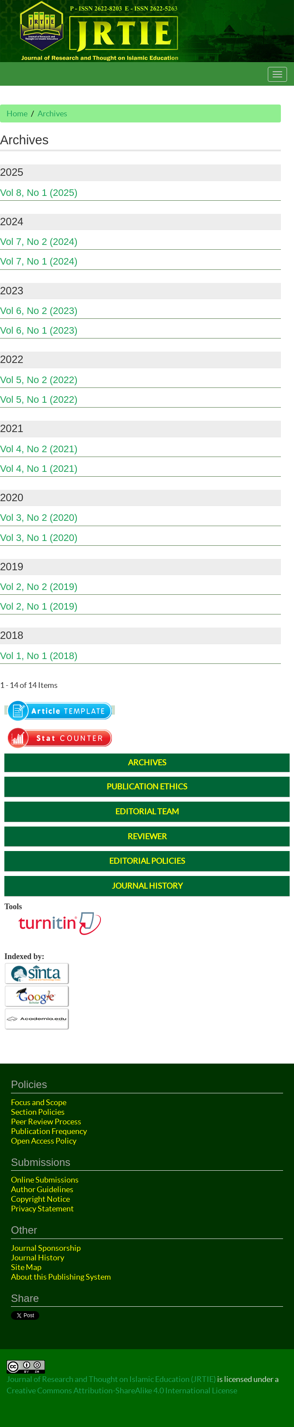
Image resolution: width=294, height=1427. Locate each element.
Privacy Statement (42, 1208)
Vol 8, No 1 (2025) (38, 192)
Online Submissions (45, 1179)
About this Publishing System (61, 1276)
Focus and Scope (38, 1102)
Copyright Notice (40, 1199)
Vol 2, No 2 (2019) (38, 586)
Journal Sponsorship (46, 1248)
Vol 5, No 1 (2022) (38, 399)
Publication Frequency (49, 1131)
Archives (52, 113)
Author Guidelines (42, 1189)
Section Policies (38, 1111)
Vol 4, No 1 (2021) (38, 468)
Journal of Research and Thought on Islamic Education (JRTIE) (111, 1379)
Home (17, 113)
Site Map (26, 1267)
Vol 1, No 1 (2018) (38, 655)
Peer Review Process (46, 1121)
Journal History (37, 1257)
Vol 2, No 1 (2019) (38, 606)
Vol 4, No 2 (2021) (38, 448)
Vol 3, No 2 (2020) (38, 517)
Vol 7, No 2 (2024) (38, 241)
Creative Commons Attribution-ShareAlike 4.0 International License (122, 1390)
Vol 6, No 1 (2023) (38, 330)
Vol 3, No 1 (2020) (38, 537)
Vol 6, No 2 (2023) (38, 310)
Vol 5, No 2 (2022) (38, 379)
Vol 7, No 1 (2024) (38, 261)
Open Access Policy (43, 1140)
